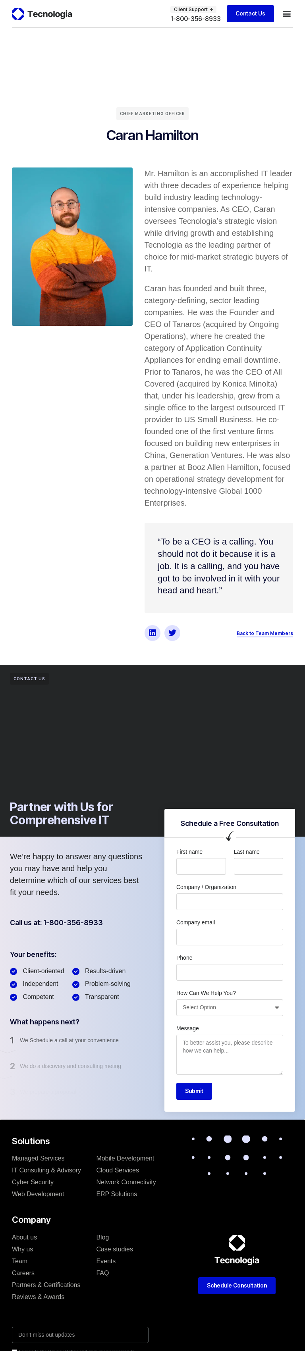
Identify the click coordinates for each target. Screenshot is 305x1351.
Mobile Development (125, 1158)
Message (187, 1028)
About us (24, 1237)
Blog (102, 1237)
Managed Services (38, 1158)
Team (19, 1261)
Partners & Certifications (46, 1285)
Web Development (38, 1194)
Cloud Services (117, 1170)
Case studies (114, 1249)
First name (189, 852)
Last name (247, 852)
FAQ (102, 1273)
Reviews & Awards (38, 1296)
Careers (23, 1273)
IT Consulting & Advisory (46, 1170)
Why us (22, 1249)
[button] (286, 13)
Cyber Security (33, 1182)
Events (106, 1261)
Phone (184, 958)
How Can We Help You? (206, 993)
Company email (195, 922)
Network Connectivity (126, 1182)
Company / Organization (206, 887)
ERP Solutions (116, 1194)
